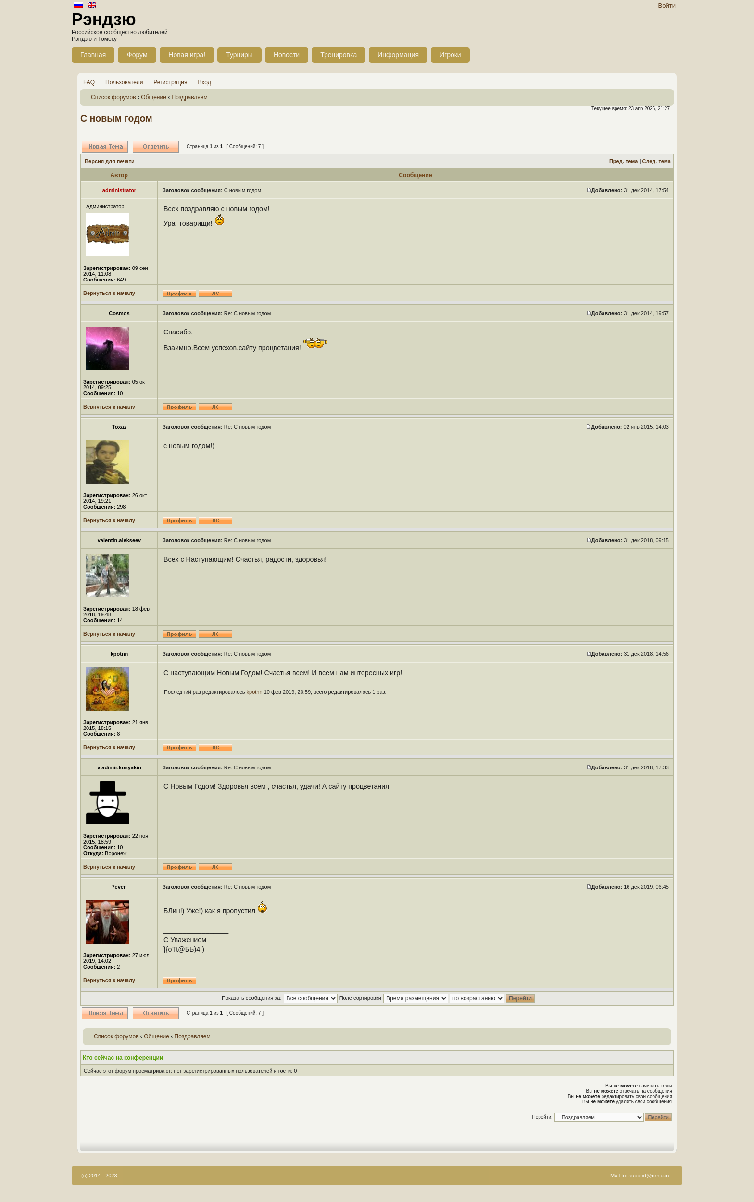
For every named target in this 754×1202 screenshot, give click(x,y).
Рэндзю (104, 19)
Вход (204, 82)
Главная (93, 55)
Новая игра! (186, 55)
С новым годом (116, 118)
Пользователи (124, 82)
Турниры (239, 55)
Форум (137, 55)
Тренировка (338, 55)
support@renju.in (649, 1175)
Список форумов (113, 97)
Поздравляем (190, 97)
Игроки (450, 55)
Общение (153, 97)
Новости (287, 55)
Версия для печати (110, 161)
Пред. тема (623, 161)
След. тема (656, 161)
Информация (398, 55)
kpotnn (255, 692)
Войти (667, 5)
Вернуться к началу (109, 293)
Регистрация (170, 82)
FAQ (89, 82)
